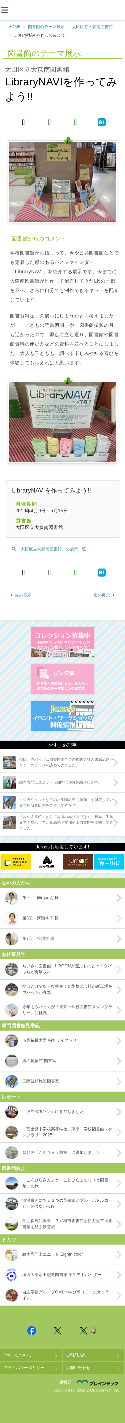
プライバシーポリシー (24, 1367)
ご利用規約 (76, 1355)
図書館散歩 (13, 1168)
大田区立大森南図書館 (92, 26)
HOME (14, 26)
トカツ (9, 1239)
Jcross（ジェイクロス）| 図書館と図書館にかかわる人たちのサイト (63, 10)
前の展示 (20, 595)
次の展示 (104, 595)
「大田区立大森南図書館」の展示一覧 (49, 549)
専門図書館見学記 (21, 1025)
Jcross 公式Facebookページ (32, 1330)
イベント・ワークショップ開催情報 (62, 716)
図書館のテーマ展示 (46, 26)
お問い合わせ (78, 1367)
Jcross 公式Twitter (58, 1330)
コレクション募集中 (62, 642)
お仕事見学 (13, 954)
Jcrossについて (18, 1355)
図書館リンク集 (62, 679)
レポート (11, 1097)
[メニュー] (10, 10)
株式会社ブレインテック (98, 1383)
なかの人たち (16, 883)
